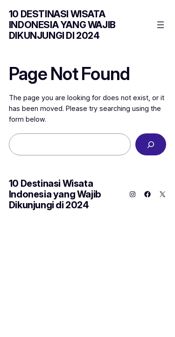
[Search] (150, 144)
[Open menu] (160, 24)
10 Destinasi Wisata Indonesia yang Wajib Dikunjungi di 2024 (62, 24)
